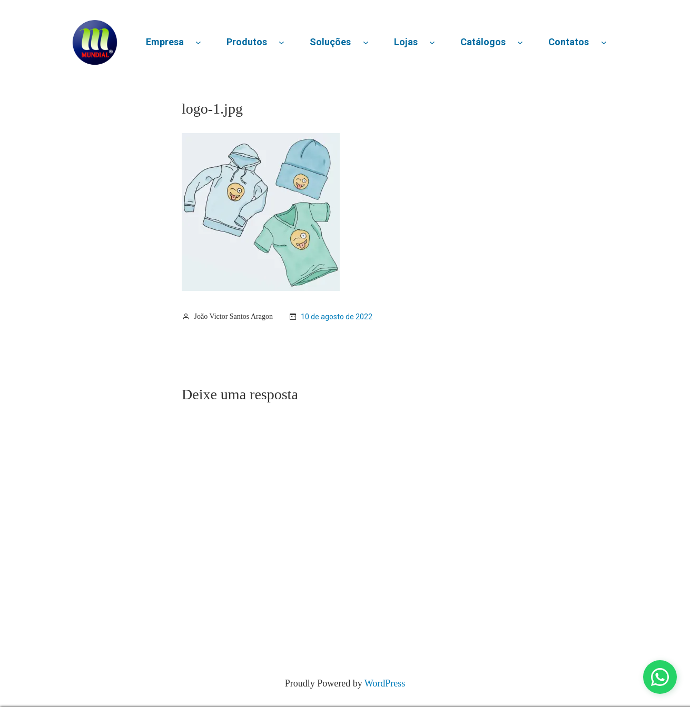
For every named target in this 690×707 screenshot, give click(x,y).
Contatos (568, 41)
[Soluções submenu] (366, 42)
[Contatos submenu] (604, 42)
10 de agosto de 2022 (336, 316)
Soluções (330, 41)
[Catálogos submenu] (520, 42)
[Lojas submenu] (432, 42)
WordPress (385, 683)
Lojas (406, 41)
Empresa (165, 41)
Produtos (246, 41)
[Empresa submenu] (198, 42)
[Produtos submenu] (281, 42)
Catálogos (483, 41)
